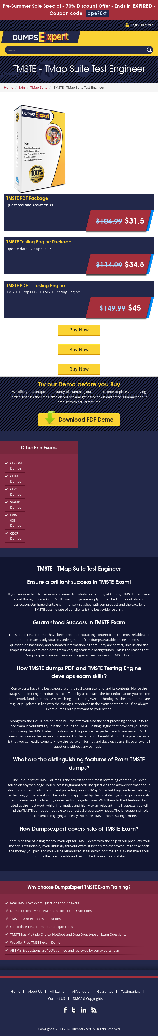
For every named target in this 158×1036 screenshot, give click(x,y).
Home (8, 87)
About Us (35, 991)
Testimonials (130, 991)
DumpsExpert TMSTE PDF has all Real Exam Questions (51, 910)
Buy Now (79, 330)
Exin (22, 87)
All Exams (57, 991)
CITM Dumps (15, 479)
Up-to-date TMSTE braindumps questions (41, 926)
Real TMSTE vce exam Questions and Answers (44, 903)
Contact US (56, 998)
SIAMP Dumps (15, 505)
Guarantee (105, 991)
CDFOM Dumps (16, 466)
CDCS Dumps (15, 492)
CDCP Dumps (15, 536)
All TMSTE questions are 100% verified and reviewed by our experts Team (65, 950)
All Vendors (80, 991)
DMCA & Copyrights (88, 998)
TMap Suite (38, 87)
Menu (149, 38)
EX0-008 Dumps (15, 520)
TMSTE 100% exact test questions (35, 918)
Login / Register (142, 25)
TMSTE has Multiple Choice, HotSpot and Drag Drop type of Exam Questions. (68, 934)
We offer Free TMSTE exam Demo (35, 942)
